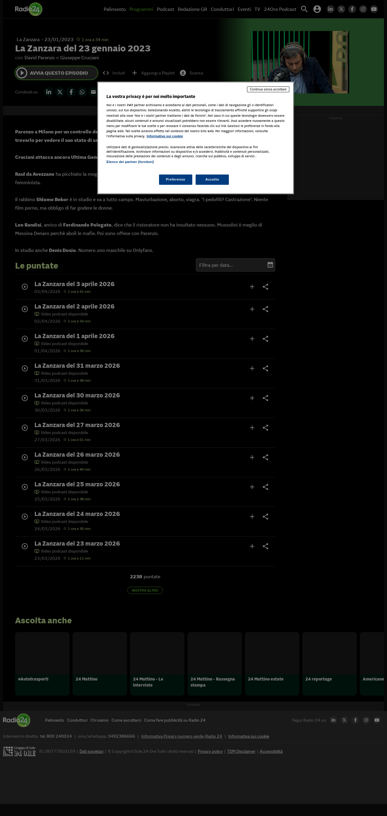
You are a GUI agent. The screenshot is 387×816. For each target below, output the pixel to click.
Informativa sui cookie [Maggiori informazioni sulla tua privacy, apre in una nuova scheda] (165, 136)
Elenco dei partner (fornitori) (130, 162)
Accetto (212, 179)
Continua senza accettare (268, 89)
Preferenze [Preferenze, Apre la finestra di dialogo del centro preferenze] (175, 179)
